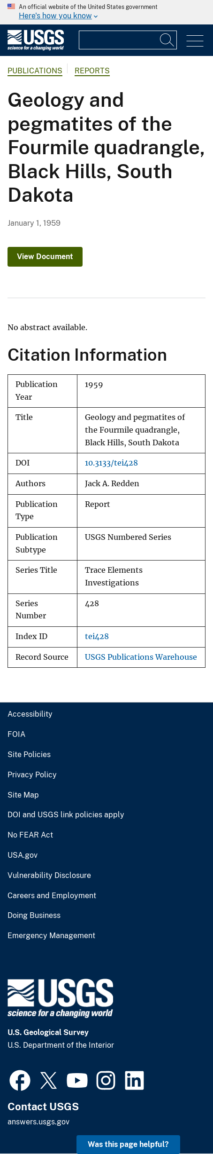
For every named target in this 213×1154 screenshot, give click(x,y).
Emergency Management (51, 936)
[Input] (128, 40)
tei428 (97, 636)
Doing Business (34, 915)
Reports (92, 70)
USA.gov (23, 855)
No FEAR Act (30, 835)
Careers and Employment (52, 896)
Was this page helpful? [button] (128, 1144)
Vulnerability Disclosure (49, 875)
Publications (35, 70)
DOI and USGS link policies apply (66, 815)
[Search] (167, 40)
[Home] (36, 48)
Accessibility (30, 714)
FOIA (16, 734)
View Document (45, 256)
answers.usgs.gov (38, 1121)
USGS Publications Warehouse (141, 657)
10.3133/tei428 (111, 462)
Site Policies (29, 755)
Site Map (23, 795)
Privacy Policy (32, 775)
